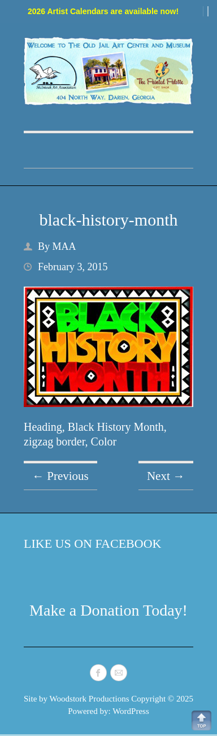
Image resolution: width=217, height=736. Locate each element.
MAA (64, 246)
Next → (166, 476)
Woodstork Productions (89, 698)
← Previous (60, 476)
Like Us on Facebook (92, 543)
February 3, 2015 (72, 266)
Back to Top (201, 720)
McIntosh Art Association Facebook (98, 672)
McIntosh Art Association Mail (118, 672)
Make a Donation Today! (108, 610)
